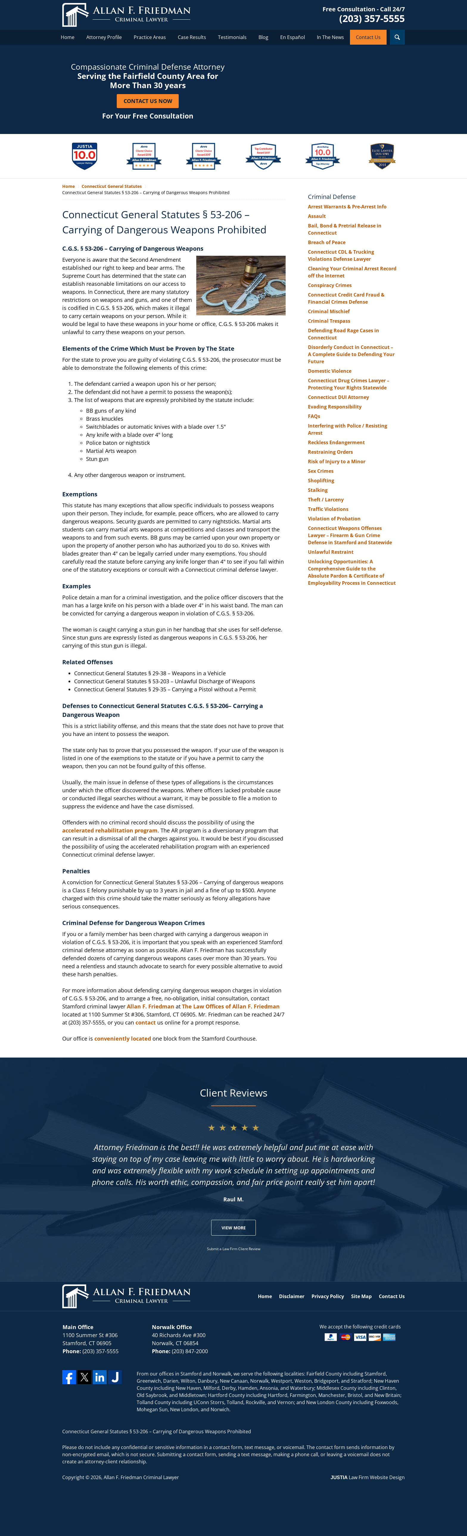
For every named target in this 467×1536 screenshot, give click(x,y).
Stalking (318, 490)
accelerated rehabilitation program (110, 830)
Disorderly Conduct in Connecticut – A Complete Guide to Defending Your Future (351, 354)
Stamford (191, 1373)
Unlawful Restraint (331, 552)
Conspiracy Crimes (330, 285)
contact (146, 1022)
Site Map (361, 1296)
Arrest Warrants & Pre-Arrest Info (347, 206)
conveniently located (122, 1038)
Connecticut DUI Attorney (338, 397)
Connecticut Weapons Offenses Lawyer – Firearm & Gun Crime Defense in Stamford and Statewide (350, 535)
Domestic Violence (329, 371)
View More (234, 1228)
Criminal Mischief (329, 311)
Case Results (192, 37)
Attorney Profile (104, 37)
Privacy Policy (328, 1296)
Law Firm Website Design (368, 1477)
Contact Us (368, 37)
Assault (317, 216)
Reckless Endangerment (336, 442)
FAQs (314, 416)
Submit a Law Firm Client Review (233, 1248)
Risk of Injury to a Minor (336, 461)
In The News (330, 37)
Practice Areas (150, 37)
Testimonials (232, 37)
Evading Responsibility (335, 406)
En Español (292, 37)
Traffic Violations (328, 509)
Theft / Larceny (326, 499)
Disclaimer (291, 1296)
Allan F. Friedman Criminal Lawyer (141, 1477)
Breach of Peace (326, 242)
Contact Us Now (148, 101)
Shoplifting (321, 480)
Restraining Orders (330, 452)
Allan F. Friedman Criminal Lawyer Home (126, 15)
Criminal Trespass (329, 321)
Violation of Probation (334, 518)
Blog (263, 37)
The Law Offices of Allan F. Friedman (231, 1006)
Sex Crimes (321, 471)
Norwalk (222, 1373)
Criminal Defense (332, 197)
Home (67, 37)
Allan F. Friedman (150, 1006)
